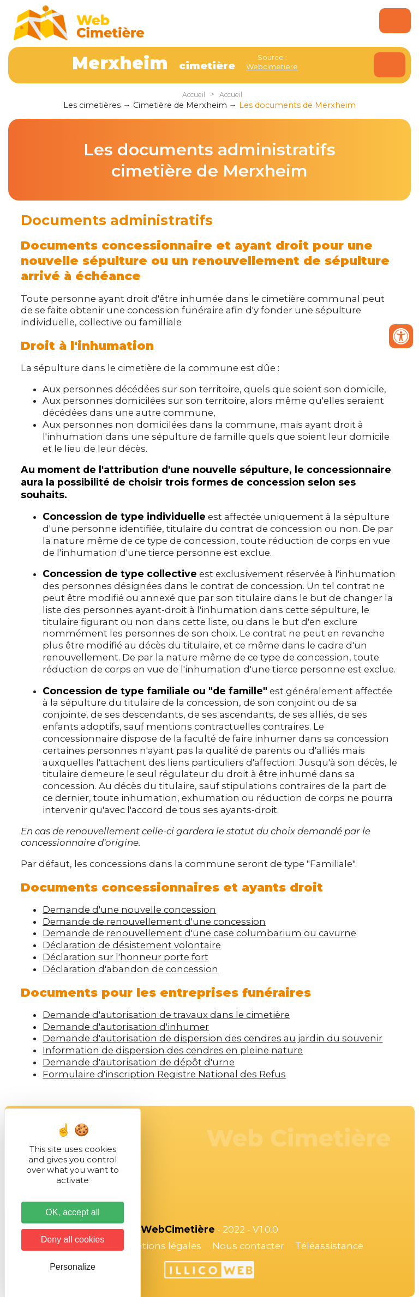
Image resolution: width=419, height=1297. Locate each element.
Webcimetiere (272, 66)
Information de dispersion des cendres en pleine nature (173, 1050)
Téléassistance (329, 1245)
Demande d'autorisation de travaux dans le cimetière (166, 1014)
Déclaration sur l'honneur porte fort (125, 956)
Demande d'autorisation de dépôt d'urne (139, 1062)
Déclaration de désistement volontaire (132, 945)
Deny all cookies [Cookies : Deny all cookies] (73, 1239)
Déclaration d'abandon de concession (130, 968)
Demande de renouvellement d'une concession (154, 921)
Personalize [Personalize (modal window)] (72, 1266)
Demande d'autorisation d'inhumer (126, 1026)
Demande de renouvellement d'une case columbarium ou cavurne (199, 933)
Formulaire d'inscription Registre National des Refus (164, 1074)
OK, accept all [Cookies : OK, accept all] (72, 1212)
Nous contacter (248, 1245)
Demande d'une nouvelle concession (129, 909)
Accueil (193, 94)
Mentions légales (161, 1245)
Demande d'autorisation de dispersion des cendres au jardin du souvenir (212, 1038)
